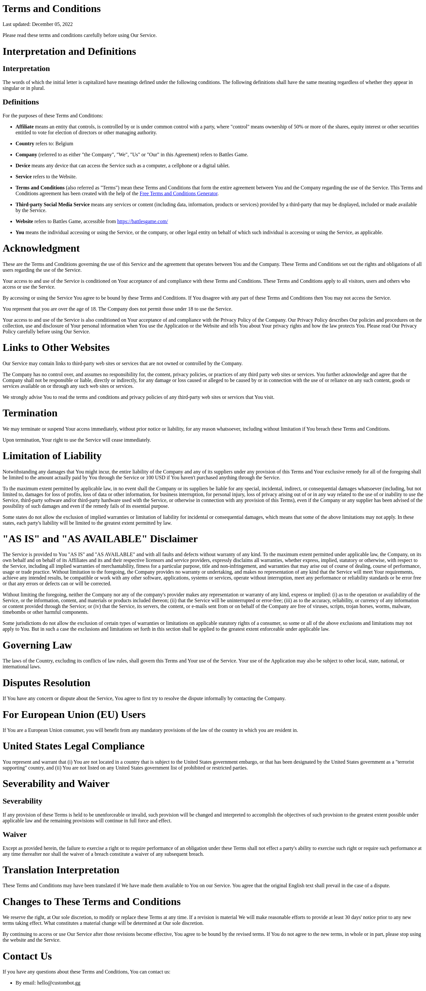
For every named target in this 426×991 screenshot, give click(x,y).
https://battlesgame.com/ (142, 221)
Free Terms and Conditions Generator (178, 193)
